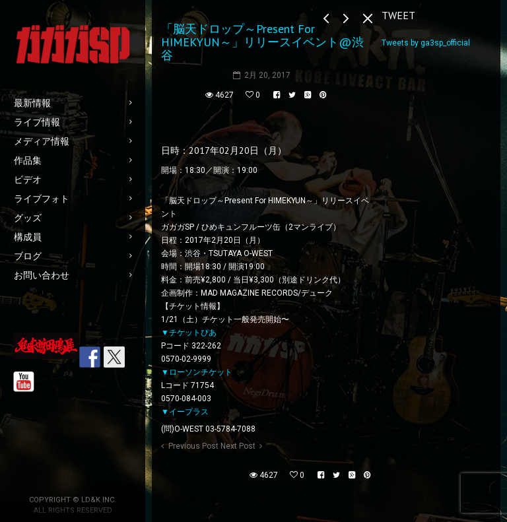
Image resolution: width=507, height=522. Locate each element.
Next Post (237, 446)
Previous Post (193, 446)
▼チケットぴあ (189, 332)
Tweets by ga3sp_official (426, 43)
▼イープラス (185, 411)
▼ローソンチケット (196, 372)
